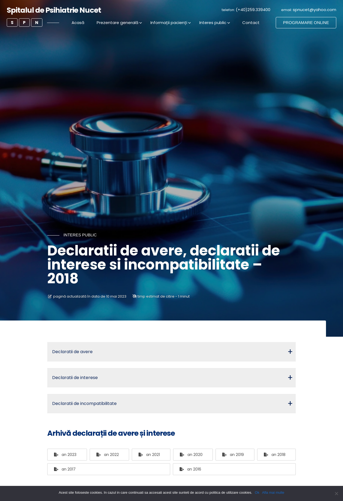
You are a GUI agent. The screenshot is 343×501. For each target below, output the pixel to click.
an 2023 (65, 454)
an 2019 (233, 454)
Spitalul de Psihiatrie (54, 10)
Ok (257, 492)
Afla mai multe (273, 492)
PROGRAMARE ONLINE (306, 22)
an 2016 (190, 469)
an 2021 (149, 454)
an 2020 (191, 454)
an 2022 (107, 454)
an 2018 (274, 454)
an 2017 (65, 469)
